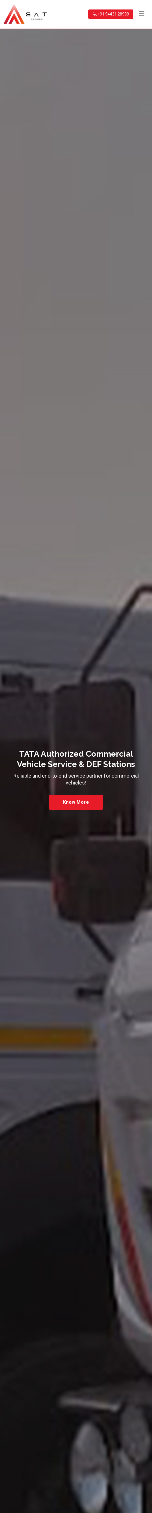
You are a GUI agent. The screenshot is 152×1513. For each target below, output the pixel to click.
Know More (76, 802)
